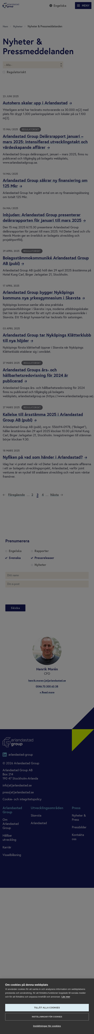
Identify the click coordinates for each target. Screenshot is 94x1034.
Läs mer (66, 996)
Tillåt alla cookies (47, 1007)
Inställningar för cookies (47, 1017)
